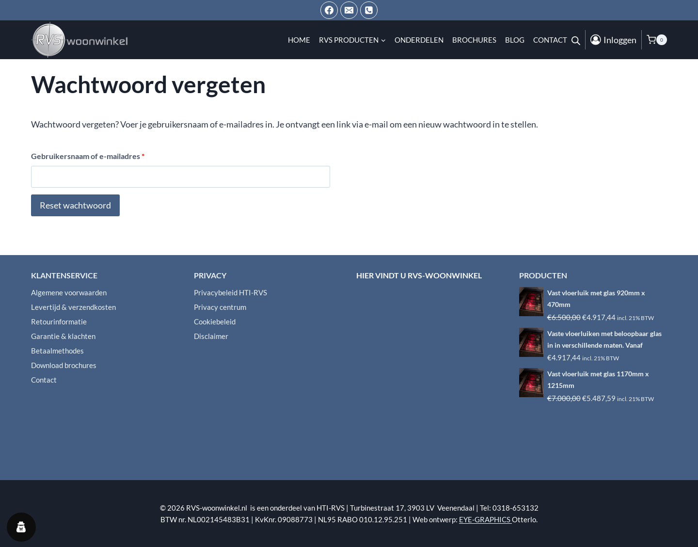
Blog (514, 39)
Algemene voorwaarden (69, 292)
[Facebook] (329, 10)
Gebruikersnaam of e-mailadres (90, 156)
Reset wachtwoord (75, 205)
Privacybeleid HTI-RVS (230, 292)
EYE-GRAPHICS (485, 519)
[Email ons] (349, 10)
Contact (550, 39)
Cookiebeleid (215, 321)
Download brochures (63, 365)
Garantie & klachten (63, 336)
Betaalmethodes (57, 350)
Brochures (474, 39)
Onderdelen (419, 39)
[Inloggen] (613, 40)
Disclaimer (211, 336)
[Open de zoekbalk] (575, 39)
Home (299, 39)
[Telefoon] (369, 10)
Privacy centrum (220, 307)
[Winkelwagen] (657, 39)
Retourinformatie (59, 321)
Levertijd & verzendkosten (73, 307)
